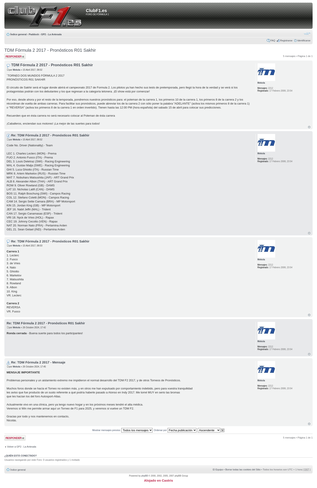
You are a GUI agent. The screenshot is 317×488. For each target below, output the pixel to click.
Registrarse (286, 40)
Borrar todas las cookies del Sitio (242, 469)
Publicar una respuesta (15, 56)
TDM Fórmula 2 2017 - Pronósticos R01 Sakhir (50, 50)
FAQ (272, 40)
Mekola (16, 70)
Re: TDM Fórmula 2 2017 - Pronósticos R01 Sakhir (50, 135)
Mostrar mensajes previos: (122, 430)
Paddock (34, 34)
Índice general (18, 34)
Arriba (309, 127)
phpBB (144, 476)
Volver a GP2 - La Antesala (21, 446)
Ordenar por (175, 430)
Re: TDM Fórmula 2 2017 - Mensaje (38, 362)
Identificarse (303, 40)
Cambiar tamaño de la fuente (307, 33)
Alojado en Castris (158, 480)
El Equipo (218, 469)
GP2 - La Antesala (51, 34)
